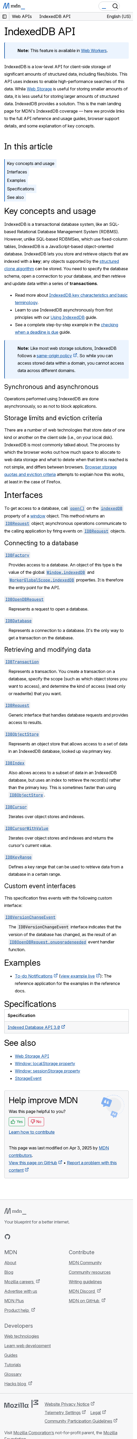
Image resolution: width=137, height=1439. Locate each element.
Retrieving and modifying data (47, 649)
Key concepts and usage (30, 163)
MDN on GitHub (84, 1300)
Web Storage (39, 88)
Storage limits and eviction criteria (53, 418)
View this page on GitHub (33, 1162)
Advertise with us (20, 1291)
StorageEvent (28, 1078)
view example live (78, 976)
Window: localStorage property (45, 1063)
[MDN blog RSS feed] (45, 1237)
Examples (16, 180)
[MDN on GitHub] (7, 1237)
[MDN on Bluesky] (17, 1237)
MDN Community (85, 1262)
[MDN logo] (15, 1211)
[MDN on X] (26, 1237)
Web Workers (94, 50)
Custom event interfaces (40, 886)
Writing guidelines (85, 1281)
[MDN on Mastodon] (36, 1237)
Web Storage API (32, 1056)
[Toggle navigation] (127, 6)
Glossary (13, 1374)
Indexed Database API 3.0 (34, 1027)
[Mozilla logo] (21, 1404)
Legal (95, 1412)
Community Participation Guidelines (78, 1421)
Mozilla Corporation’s (33, 1432)
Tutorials (12, 1364)
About (10, 1262)
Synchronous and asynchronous (51, 387)
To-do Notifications (34, 976)
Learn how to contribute (32, 1132)
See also (15, 197)
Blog (8, 1272)
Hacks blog (15, 1383)
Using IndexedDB (67, 317)
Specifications (20, 188)
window (37, 516)
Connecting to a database (41, 543)
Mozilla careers (19, 1281)
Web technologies (21, 1336)
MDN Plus (14, 1300)
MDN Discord (82, 1291)
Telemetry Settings (63, 1412)
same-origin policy (54, 355)
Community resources (90, 1272)
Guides (11, 1355)
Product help (17, 1310)
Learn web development (27, 1345)
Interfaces (17, 172)
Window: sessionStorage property (47, 1071)
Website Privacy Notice (67, 1404)
